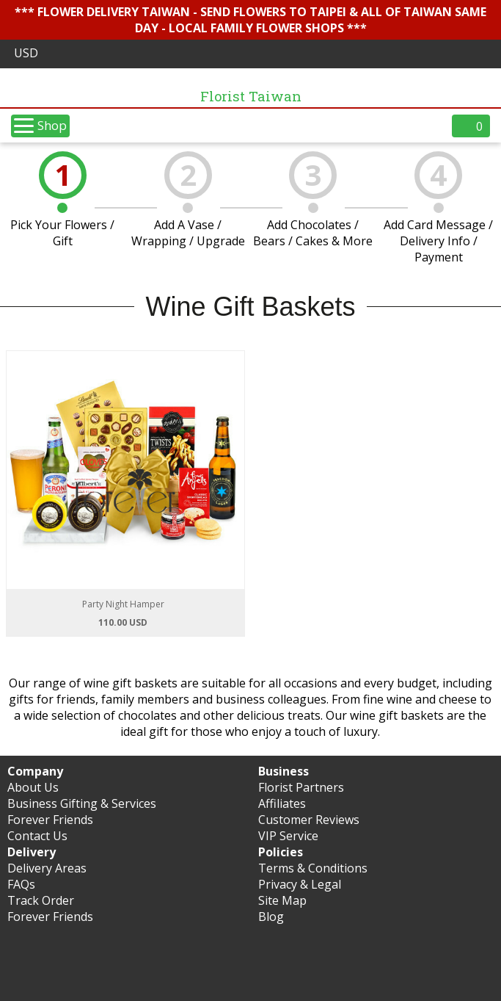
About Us (33, 787)
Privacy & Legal (299, 884)
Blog (271, 916)
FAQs (21, 884)
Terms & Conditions (312, 868)
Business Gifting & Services (81, 803)
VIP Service (288, 836)
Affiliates (282, 803)
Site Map (282, 900)
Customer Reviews (308, 820)
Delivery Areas (47, 868)
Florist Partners (301, 787)
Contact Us (37, 836)
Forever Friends (50, 820)
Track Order (40, 900)
